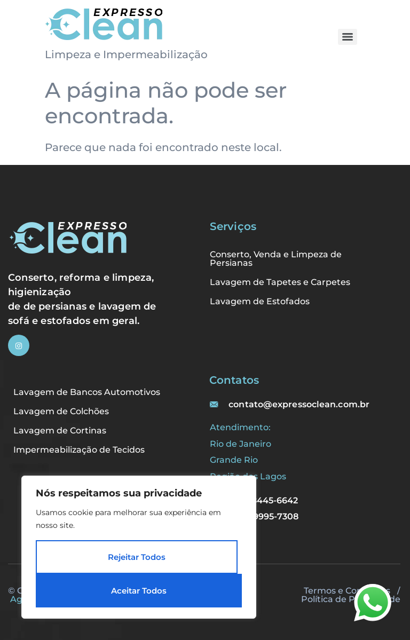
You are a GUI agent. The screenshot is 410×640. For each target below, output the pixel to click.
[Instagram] (18, 345)
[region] (138, 547)
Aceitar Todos (139, 591)
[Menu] (347, 37)
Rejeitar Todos (136, 557)
